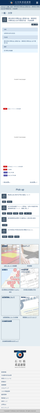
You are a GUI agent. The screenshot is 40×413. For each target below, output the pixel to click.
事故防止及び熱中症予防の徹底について (19, 195)
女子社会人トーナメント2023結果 (15, 166)
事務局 (4, 236)
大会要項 (10, 169)
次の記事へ (33, 182)
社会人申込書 (11, 172)
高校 (21, 213)
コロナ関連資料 (5, 391)
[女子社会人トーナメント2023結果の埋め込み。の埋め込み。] (20, 137)
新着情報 (3, 372)
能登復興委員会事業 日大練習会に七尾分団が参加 (22, 218)
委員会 (9, 201)
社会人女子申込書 (12, 175)
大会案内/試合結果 (6, 375)
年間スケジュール (6, 378)
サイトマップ (5, 407)
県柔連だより (5, 398)
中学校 (15, 213)
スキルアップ (5, 388)
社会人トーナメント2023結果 (14, 108)
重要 (4, 201)
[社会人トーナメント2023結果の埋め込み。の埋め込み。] (20, 79)
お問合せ (3, 404)
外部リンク (4, 401)
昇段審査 (29, 266)
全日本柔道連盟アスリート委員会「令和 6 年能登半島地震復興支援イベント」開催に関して (23, 207)
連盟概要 (3, 385)
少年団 (9, 213)
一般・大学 (7, 13)
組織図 (15, 266)
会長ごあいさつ (8, 266)
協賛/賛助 (4, 394)
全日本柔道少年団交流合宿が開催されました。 (21, 229)
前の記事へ (7, 182)
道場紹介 (3, 381)
